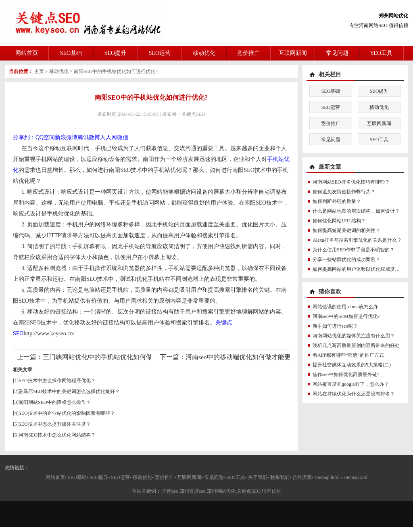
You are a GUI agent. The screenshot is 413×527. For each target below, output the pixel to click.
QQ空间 (45, 137)
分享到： (24, 137)
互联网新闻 (293, 53)
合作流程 (302, 477)
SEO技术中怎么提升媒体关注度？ (55, 424)
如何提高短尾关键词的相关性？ (346, 230)
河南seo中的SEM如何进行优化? (346, 316)
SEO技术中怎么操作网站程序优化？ (57, 380)
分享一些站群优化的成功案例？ (346, 259)
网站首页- (56, 477)
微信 (122, 137)
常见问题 (337, 53)
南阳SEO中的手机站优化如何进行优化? (116, 71)
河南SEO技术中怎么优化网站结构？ (57, 435)
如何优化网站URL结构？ (339, 221)
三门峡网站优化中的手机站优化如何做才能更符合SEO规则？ (129, 356)
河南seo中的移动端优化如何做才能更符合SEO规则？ (260, 356)
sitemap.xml (355, 477)
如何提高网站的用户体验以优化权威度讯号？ (361, 269)
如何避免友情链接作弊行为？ (344, 191)
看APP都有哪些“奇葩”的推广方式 (348, 355)
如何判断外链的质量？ (337, 201)
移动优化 (204, 53)
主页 (39, 71)
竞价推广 (248, 53)
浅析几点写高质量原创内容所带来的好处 (356, 345)
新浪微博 (66, 137)
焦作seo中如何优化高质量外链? (346, 374)
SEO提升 (115, 53)
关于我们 (257, 477)
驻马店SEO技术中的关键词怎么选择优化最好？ (69, 391)
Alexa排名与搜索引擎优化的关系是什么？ (357, 240)
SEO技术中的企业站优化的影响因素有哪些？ (67, 413)
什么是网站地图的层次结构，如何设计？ (356, 211)
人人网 (108, 137)
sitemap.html (327, 477)
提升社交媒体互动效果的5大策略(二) (352, 365)
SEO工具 (381, 53)
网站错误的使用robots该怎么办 (345, 307)
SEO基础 (71, 53)
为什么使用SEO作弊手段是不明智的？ (353, 250)
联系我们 (280, 477)
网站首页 (26, 53)
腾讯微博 (88, 137)
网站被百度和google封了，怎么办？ (351, 384)
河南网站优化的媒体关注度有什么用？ (354, 336)
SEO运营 (160, 53)
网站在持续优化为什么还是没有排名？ (354, 394)
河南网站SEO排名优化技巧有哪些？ (351, 182)
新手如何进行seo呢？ (335, 326)
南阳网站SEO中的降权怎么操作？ (55, 402)
